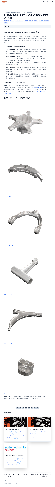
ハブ (25, 124)
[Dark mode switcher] (50, 1)
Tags (5, 480)
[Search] (47, 1)
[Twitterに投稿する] (20, 408)
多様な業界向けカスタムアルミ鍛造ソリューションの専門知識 (18, 12)
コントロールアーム (25, 223)
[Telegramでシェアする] (37, 408)
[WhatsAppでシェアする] (35, 408)
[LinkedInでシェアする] (17, 408)
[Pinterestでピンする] (29, 408)
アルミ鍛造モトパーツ (37, 430)
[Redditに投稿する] (26, 408)
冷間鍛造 (34, 87)
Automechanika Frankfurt (15, 456)
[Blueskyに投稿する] (23, 408)
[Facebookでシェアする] (32, 408)
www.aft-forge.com (12, 483)
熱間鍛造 (39, 87)
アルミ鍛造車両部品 (12, 430)
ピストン (25, 370)
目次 (8, 26)
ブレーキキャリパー (25, 174)
